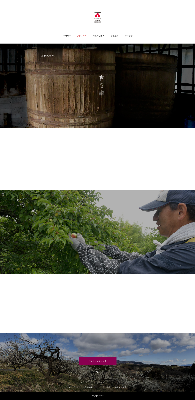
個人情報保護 (120, 387)
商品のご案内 (98, 36)
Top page (67, 36)
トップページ (74, 387)
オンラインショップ (97, 361)
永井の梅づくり (91, 387)
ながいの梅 (81, 36)
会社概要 (114, 36)
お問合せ (128, 36)
